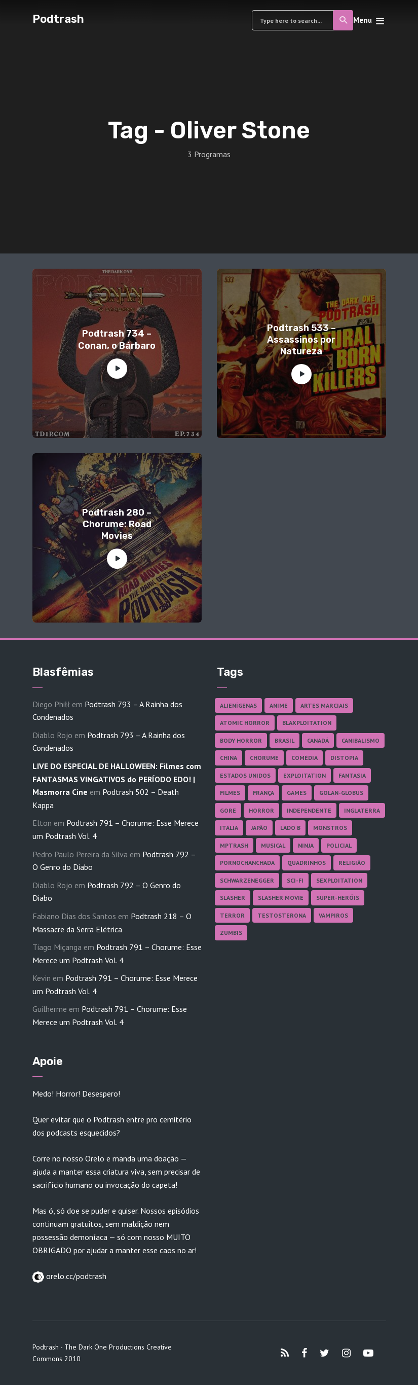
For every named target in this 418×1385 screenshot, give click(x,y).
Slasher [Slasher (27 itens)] (232, 897)
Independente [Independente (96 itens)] (309, 810)
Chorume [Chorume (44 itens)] (264, 757)
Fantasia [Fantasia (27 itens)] (352, 775)
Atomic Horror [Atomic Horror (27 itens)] (245, 722)
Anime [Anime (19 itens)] (279, 705)
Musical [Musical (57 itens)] (273, 845)
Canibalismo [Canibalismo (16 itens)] (360, 740)
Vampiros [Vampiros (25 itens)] (333, 915)
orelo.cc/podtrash (75, 1276)
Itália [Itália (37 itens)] (229, 827)
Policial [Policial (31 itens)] (339, 845)
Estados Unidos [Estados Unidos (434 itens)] (245, 775)
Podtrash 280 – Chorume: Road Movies (116, 524)
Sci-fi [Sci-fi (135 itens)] (295, 880)
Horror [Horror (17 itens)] (261, 810)
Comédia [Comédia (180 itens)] (304, 757)
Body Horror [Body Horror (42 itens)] (241, 740)
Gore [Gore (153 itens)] (228, 810)
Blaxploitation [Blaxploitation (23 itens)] (306, 722)
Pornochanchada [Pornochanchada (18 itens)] (247, 862)
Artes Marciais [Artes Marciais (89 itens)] (324, 705)
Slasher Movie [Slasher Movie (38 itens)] (280, 897)
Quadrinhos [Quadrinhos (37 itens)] (306, 862)
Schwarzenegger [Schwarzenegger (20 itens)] (247, 880)
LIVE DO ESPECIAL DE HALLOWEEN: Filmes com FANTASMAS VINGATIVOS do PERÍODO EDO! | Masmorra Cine (116, 779)
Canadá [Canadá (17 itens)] (318, 740)
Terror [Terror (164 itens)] (232, 915)
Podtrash (58, 19)
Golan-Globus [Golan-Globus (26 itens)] (341, 792)
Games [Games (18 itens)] (297, 792)
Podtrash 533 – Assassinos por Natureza (301, 339)
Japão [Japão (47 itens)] (259, 827)
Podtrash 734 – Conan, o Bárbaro (117, 339)
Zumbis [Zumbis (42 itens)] (231, 932)
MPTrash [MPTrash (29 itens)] (234, 845)
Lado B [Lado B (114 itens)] (290, 827)
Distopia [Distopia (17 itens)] (344, 757)
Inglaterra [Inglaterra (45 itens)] (362, 810)
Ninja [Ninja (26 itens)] (306, 845)
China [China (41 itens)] (228, 757)
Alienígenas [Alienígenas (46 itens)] (238, 705)
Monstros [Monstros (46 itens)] (330, 827)
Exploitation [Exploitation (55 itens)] (304, 775)
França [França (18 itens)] (263, 792)
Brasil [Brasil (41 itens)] (284, 740)
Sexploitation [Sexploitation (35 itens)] (339, 880)
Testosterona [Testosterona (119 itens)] (281, 915)
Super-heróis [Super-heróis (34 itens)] (337, 897)
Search (343, 20)
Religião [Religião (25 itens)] (351, 862)
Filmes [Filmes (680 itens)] (230, 792)
